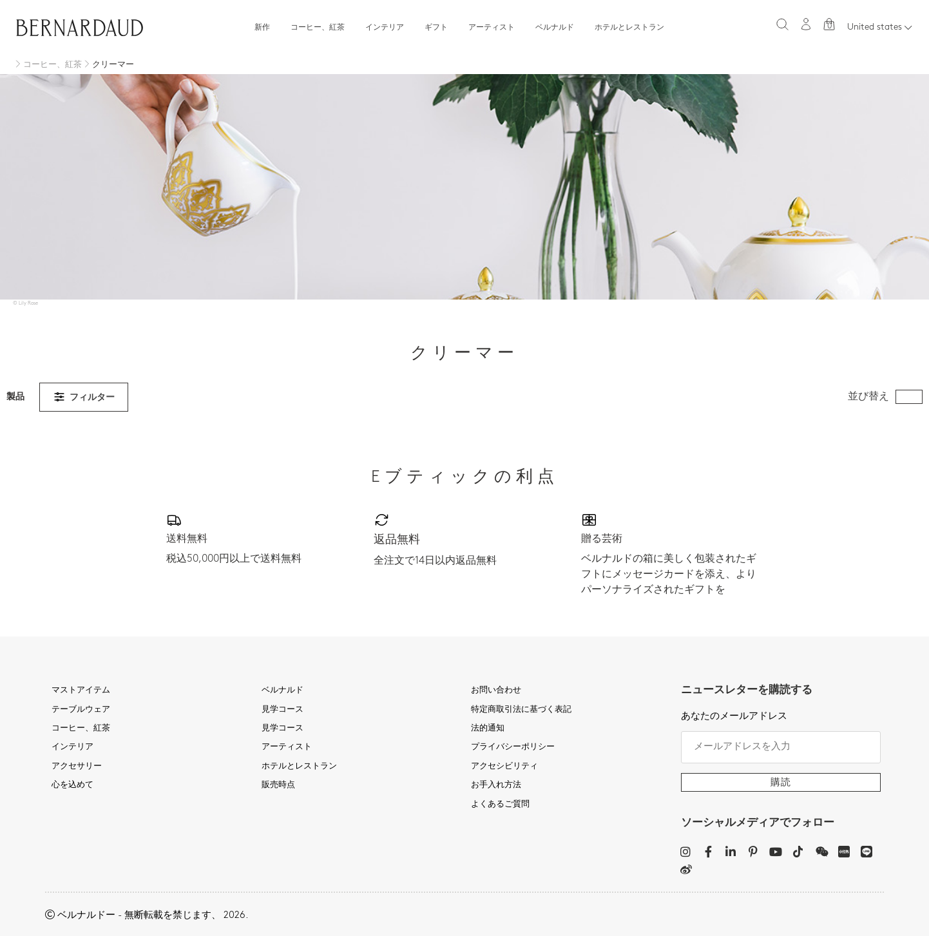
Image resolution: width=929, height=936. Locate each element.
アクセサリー (77, 766)
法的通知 (487, 728)
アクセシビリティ (504, 766)
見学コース (282, 710)
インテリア (384, 28)
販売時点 (278, 785)
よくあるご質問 (500, 804)
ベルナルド (554, 28)
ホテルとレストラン (629, 28)
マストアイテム (81, 690)
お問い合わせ (496, 690)
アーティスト (491, 28)
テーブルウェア (81, 710)
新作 (262, 28)
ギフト (436, 28)
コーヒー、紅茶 (318, 28)
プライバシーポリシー (513, 747)
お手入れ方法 (496, 785)
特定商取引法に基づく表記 (521, 710)
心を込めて (72, 785)
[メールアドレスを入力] (781, 747)
